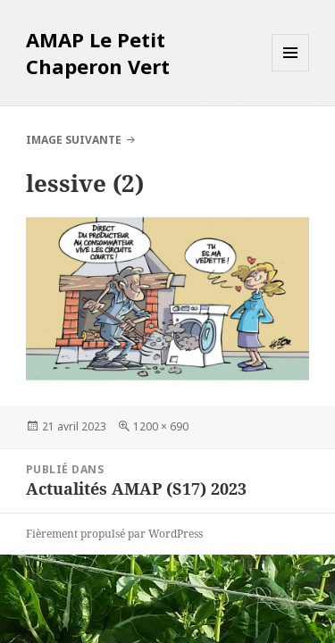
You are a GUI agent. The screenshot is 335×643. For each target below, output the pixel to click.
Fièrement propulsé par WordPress (114, 533)
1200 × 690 (160, 426)
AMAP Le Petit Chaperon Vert (98, 52)
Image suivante (73, 139)
